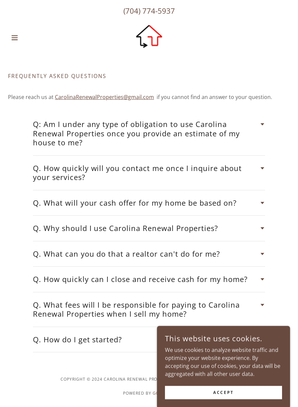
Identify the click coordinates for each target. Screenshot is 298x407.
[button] (29, 37)
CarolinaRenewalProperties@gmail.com (104, 97)
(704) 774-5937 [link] (149, 11)
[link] (149, 37)
